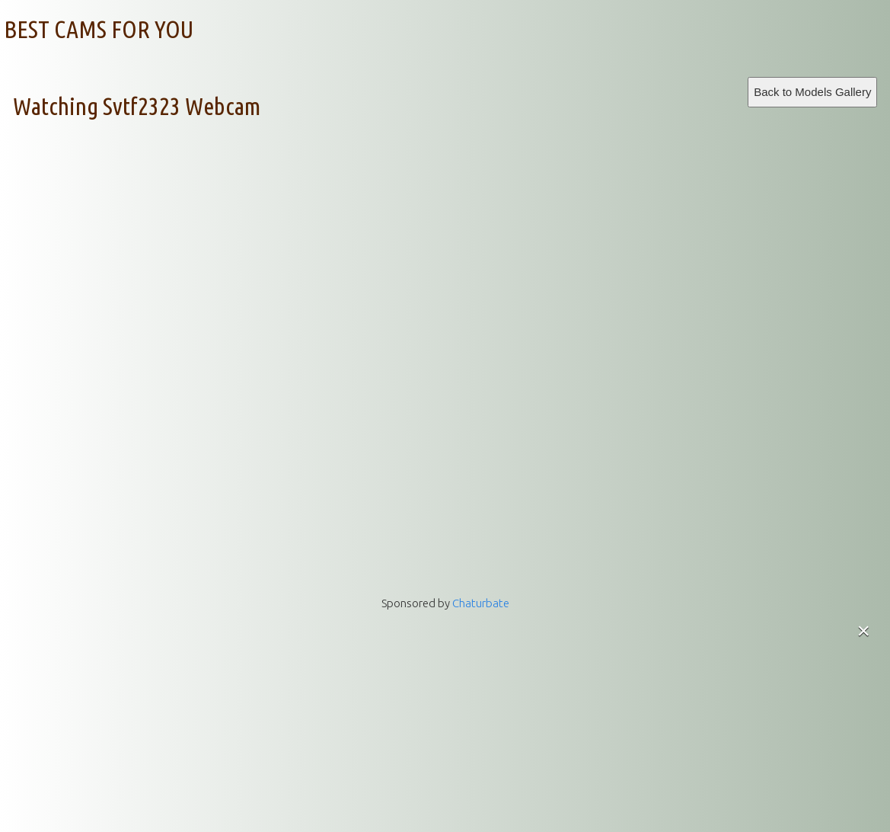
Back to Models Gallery (812, 91)
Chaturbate (480, 603)
